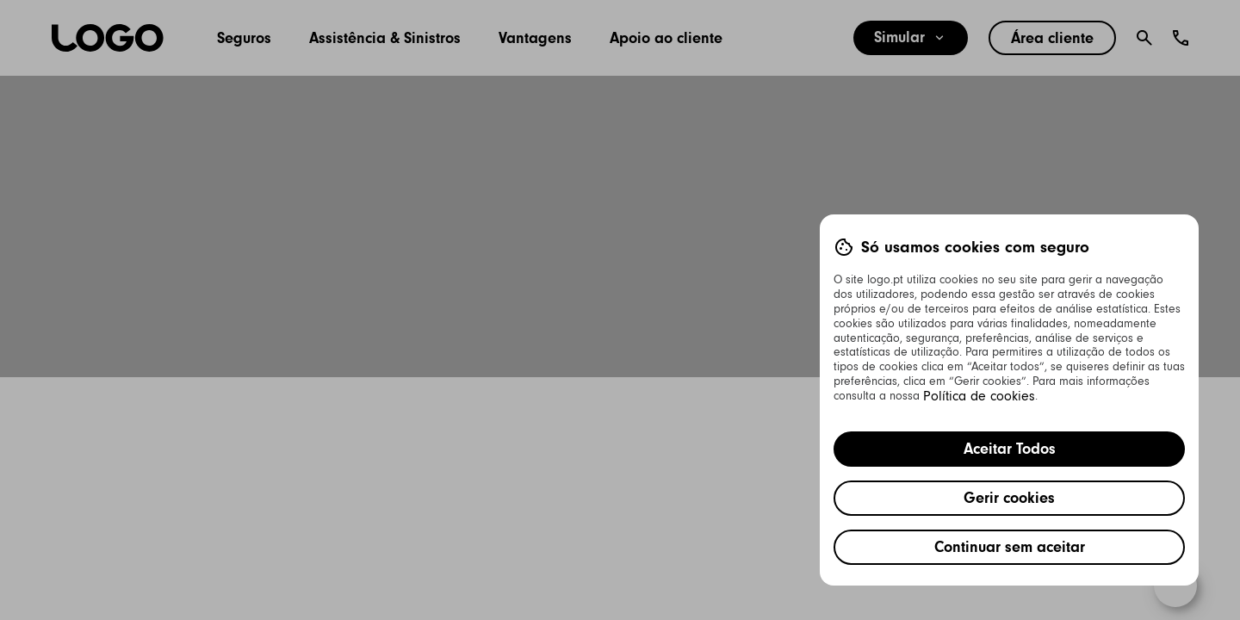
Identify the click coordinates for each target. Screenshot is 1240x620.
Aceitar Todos (1010, 448)
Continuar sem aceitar (1009, 546)
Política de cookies (979, 396)
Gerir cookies (1009, 497)
